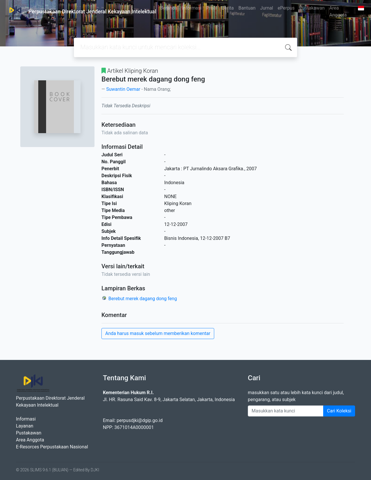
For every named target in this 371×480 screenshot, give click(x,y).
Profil (211, 8)
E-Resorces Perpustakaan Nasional (52, 447)
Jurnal (266, 8)
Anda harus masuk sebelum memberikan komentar (157, 333)
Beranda (168, 8)
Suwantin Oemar (123, 89)
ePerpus (286, 8)
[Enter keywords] (285, 410)
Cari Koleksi (339, 411)
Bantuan (246, 8)
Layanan (24, 426)
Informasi (191, 8)
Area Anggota (338, 11)
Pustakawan (312, 8)
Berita (228, 8)
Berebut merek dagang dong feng (142, 298)
